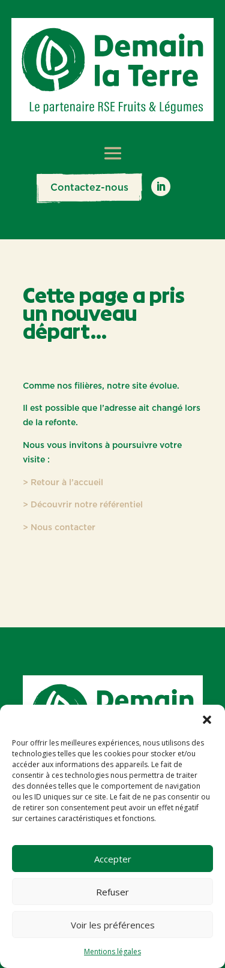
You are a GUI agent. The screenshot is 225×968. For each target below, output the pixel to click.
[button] (207, 720)
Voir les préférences (113, 925)
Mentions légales (112, 951)
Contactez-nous (89, 188)
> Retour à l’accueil (63, 483)
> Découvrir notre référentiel (83, 505)
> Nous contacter (59, 528)
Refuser (112, 892)
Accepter (112, 859)
